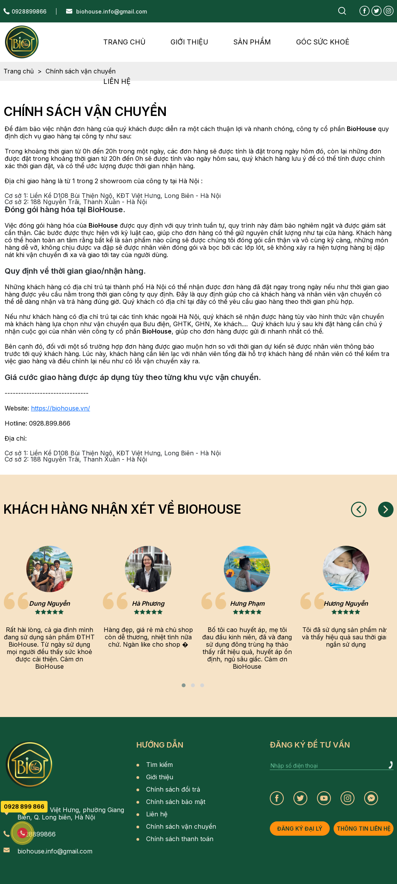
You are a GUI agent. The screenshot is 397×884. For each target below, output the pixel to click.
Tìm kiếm (159, 764)
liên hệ (117, 81)
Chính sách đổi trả (173, 789)
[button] (183, 685)
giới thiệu (189, 42)
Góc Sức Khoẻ (322, 42)
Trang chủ (124, 42)
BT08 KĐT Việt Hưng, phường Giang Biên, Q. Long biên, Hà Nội (70, 813)
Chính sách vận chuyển (181, 826)
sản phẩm (252, 42)
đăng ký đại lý (299, 828)
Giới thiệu (159, 777)
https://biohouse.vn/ (60, 408)
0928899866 (29, 11)
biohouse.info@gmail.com (111, 11)
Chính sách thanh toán (179, 839)
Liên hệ (156, 814)
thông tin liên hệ (363, 828)
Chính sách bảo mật (175, 802)
